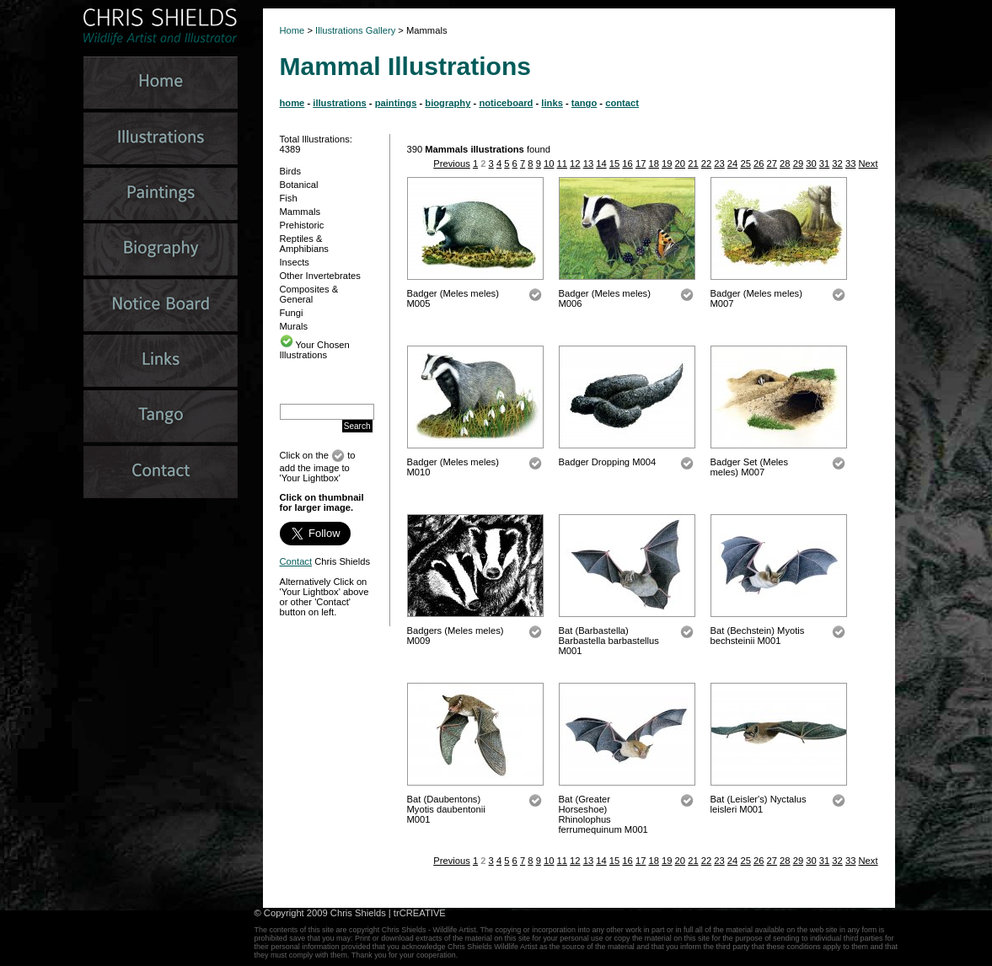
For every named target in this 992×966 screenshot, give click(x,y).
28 (785, 163)
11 (562, 163)
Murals (294, 326)
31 (824, 163)
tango (584, 103)
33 (850, 163)
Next (867, 163)
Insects (294, 262)
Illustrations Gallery (354, 30)
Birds (291, 171)
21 (693, 163)
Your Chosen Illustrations (315, 350)
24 (732, 163)
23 (719, 163)
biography (447, 103)
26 (758, 163)
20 (680, 163)
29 (798, 163)
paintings (396, 103)
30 (811, 163)
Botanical (299, 185)
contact (622, 103)
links (552, 103)
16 (627, 163)
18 (653, 163)
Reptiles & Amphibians (304, 243)
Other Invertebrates (320, 276)
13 (588, 163)
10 (549, 163)
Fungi (291, 313)
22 (706, 163)
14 (601, 163)
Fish (289, 198)
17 (640, 163)
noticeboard (506, 103)
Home (292, 30)
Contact (296, 561)
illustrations (339, 103)
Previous (451, 163)
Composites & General (309, 294)
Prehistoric (302, 225)
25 (745, 163)
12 (575, 163)
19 (667, 163)
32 (837, 163)
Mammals (300, 212)
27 (772, 163)
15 (614, 163)
